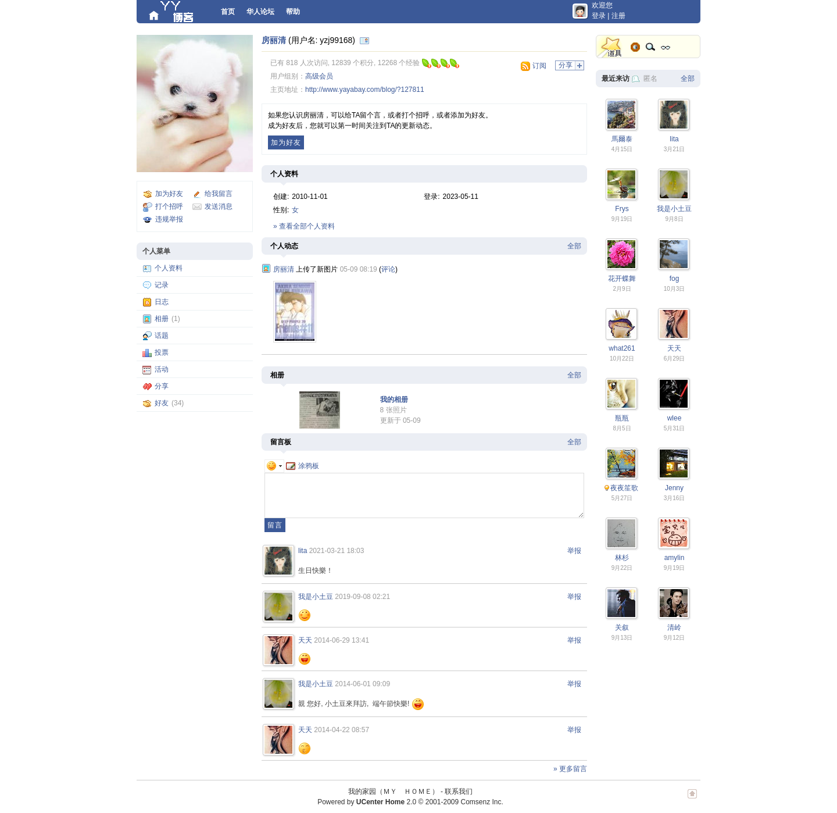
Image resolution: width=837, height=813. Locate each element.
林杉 (622, 558)
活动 (162, 369)
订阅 (539, 66)
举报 (574, 551)
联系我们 (459, 791)
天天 (305, 640)
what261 (622, 348)
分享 (162, 386)
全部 (574, 246)
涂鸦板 (302, 466)
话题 (162, 335)
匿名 (650, 78)
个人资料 (169, 268)
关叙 (622, 627)
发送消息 (219, 206)
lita (302, 551)
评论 (388, 269)
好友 (162, 403)
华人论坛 (260, 12)
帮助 (293, 12)
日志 (162, 302)
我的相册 (394, 399)
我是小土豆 (315, 597)
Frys (621, 209)
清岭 (674, 627)
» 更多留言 (570, 769)
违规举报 (169, 219)
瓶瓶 (622, 418)
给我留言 (219, 194)
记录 (162, 285)
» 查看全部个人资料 (304, 226)
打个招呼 (169, 206)
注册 (618, 16)
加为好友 (169, 194)
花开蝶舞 (622, 278)
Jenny (674, 488)
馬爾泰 (621, 139)
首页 (228, 12)
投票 (162, 352)
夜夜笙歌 (624, 488)
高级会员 (319, 76)
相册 (162, 319)
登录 (599, 16)
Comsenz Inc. (481, 802)
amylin (674, 558)
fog (674, 278)
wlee (674, 418)
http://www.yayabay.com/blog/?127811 (364, 89)
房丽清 (274, 40)
